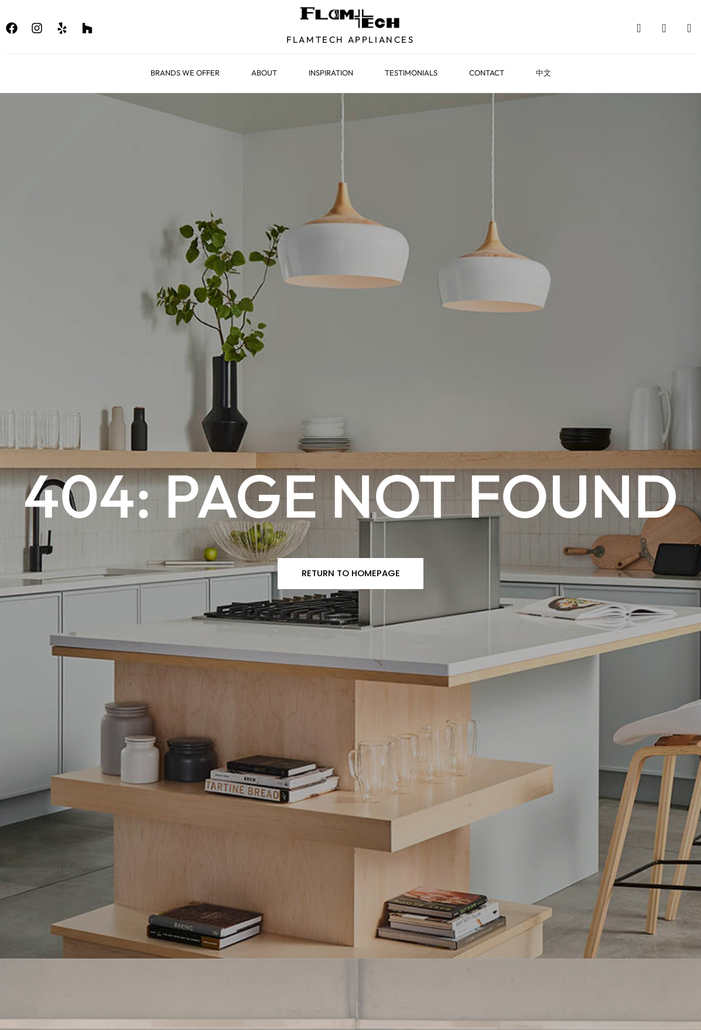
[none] (12, 28)
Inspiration (331, 72)
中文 (543, 72)
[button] (351, 573)
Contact (486, 72)
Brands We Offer (185, 72)
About (264, 72)
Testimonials (411, 72)
